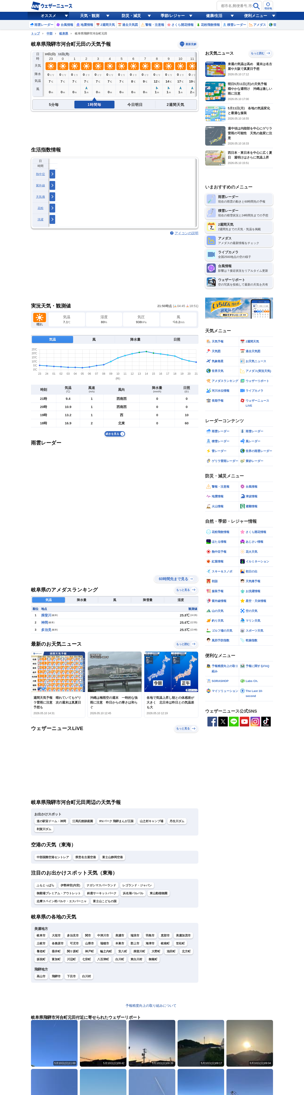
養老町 (41, 951)
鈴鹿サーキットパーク (101, 893)
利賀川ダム (44, 829)
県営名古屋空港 (85, 857)
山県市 (89, 943)
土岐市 (41, 943)
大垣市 (56, 935)
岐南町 (165, 943)
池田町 (171, 951)
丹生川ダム (177, 821)
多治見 (46, 629)
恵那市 (165, 935)
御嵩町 (153, 959)
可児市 (74, 943)
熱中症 (40, 174)
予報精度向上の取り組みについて (151, 1005)
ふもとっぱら (45, 885)
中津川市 (103, 935)
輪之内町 (106, 951)
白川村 (86, 976)
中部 (49, 33)
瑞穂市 (104, 943)
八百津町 (103, 959)
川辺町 (71, 959)
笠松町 (180, 943)
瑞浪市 (135, 935)
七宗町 (86, 959)
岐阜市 (41, 935)
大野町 (156, 951)
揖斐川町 (139, 951)
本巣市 (119, 943)
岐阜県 (63, 33)
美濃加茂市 (183, 935)
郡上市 (135, 943)
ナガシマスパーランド (101, 885)
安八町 (122, 951)
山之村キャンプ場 (151, 821)
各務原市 (58, 943)
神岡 (44, 622)
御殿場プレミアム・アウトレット (59, 893)
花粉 (41, 208)
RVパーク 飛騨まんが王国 (116, 821)
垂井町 (56, 951)
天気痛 (40, 196)
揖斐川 (46, 615)
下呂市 (71, 976)
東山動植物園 (158, 893)
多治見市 (73, 935)
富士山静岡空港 (112, 857)
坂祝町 (41, 959)
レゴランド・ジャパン (137, 885)
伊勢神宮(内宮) (70, 885)
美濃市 (119, 935)
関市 (88, 935)
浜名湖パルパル (133, 893)
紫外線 (40, 185)
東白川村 (136, 959)
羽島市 (150, 935)
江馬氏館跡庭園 (82, 821)
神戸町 (89, 951)
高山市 (41, 976)
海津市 (150, 943)
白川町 (119, 959)
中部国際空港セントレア (53, 857)
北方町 (186, 951)
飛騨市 (56, 976)
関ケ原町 (73, 951)
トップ (35, 33)
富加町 (56, 959)
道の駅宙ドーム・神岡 (51, 821)
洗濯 (41, 219)
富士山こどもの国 (104, 901)
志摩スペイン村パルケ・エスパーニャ (62, 901)
